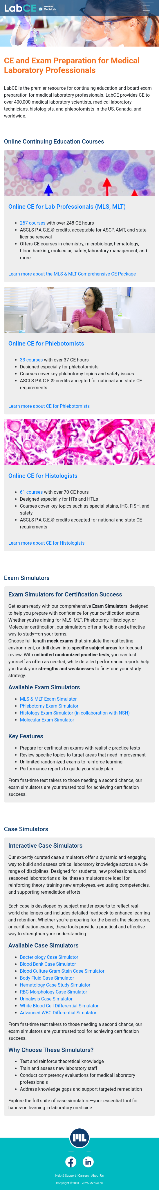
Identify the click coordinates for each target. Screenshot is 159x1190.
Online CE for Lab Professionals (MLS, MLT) (67, 206)
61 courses (31, 492)
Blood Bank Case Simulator (48, 964)
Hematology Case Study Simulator (55, 985)
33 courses (31, 360)
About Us (97, 1176)
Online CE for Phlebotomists (46, 343)
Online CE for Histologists (42, 475)
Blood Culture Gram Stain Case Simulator (62, 971)
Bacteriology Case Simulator (49, 957)
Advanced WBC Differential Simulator (58, 1012)
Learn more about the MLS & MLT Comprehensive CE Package (72, 274)
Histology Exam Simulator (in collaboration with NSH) (75, 713)
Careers (83, 1176)
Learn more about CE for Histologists (46, 543)
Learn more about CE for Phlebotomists (49, 406)
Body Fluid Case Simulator (47, 978)
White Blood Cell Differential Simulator (59, 1006)
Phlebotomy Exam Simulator (49, 706)
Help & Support (65, 1176)
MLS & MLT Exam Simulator (48, 699)
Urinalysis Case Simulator (46, 999)
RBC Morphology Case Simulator (53, 992)
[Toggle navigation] (146, 8)
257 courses (33, 223)
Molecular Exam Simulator (47, 720)
